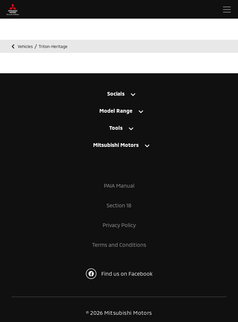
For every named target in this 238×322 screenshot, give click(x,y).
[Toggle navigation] (227, 9)
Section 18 (119, 205)
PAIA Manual (119, 185)
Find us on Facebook (119, 273)
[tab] (119, 93)
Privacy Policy (119, 225)
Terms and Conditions (119, 245)
